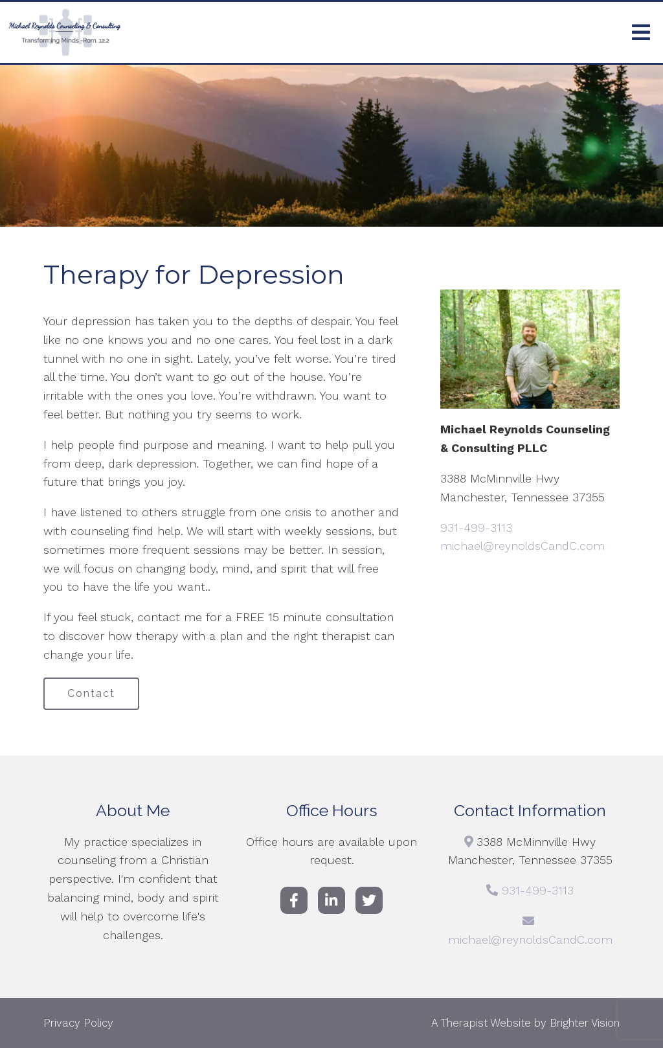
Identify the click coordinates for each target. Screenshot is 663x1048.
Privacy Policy (78, 1022)
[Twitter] (369, 900)
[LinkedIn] (331, 900)
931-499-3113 (476, 527)
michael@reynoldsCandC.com (522, 545)
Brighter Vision (585, 1022)
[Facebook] (294, 900)
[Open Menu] (641, 32)
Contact (91, 693)
